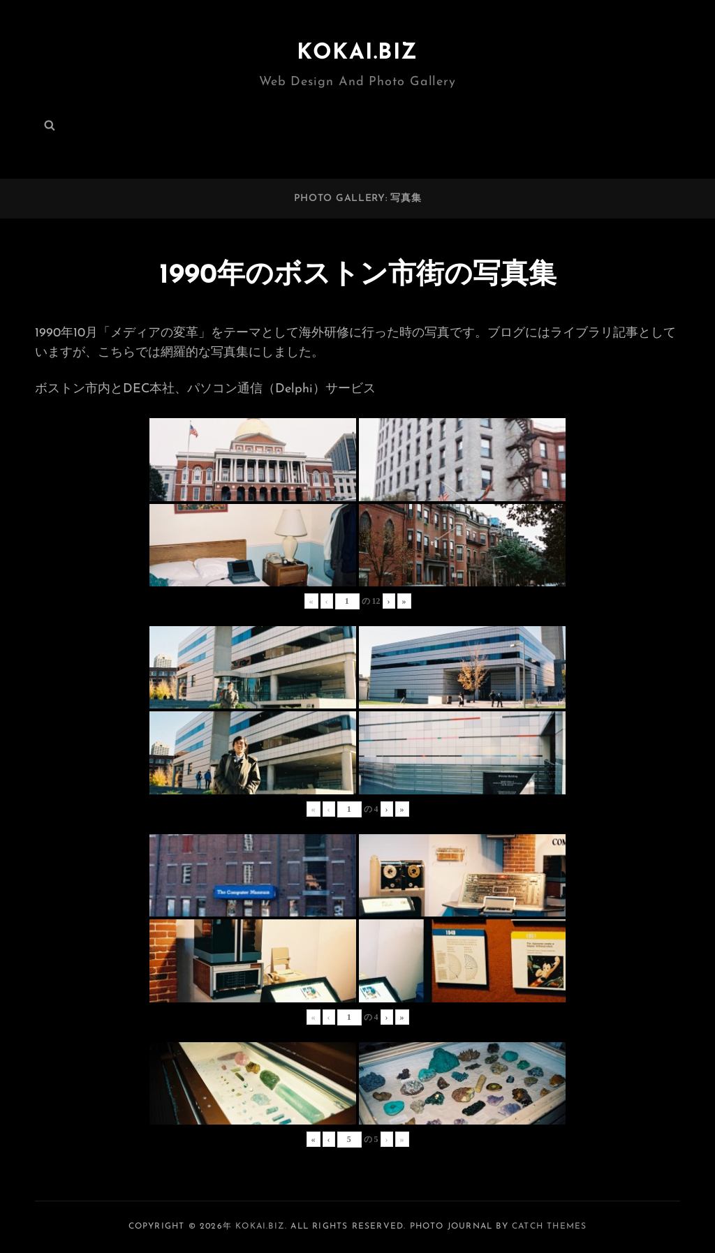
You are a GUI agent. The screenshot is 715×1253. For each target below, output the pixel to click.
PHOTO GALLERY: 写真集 (358, 198)
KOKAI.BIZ (357, 53)
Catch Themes (549, 1226)
